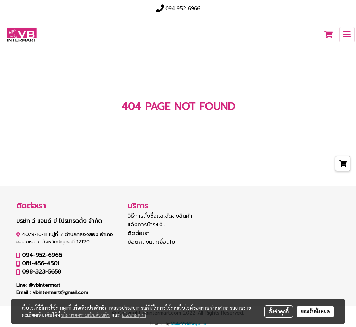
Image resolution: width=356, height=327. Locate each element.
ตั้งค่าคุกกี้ (279, 311)
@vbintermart (44, 285)
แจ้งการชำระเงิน (147, 224)
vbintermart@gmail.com (60, 292)
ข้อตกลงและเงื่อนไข (151, 242)
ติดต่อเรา (139, 233)
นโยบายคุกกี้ (134, 315)
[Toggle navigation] (347, 34)
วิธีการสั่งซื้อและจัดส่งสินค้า (160, 216)
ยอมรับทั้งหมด (315, 311)
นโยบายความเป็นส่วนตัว (85, 315)
